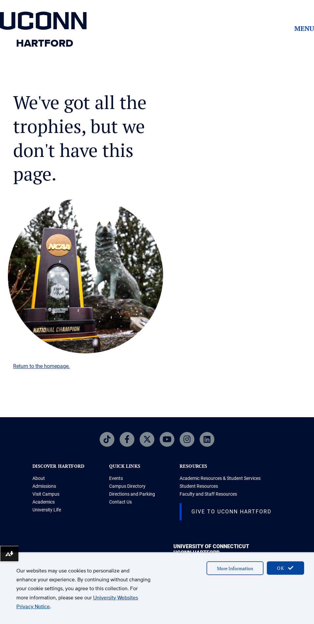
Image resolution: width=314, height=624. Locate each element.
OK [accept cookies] (285, 568)
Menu (304, 28)
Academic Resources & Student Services (220, 478)
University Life (46, 509)
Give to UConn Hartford (231, 511)
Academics (43, 502)
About (38, 478)
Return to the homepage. (41, 366)
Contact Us (120, 502)
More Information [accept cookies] (235, 568)
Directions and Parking (132, 494)
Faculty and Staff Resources (208, 494)
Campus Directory (127, 486)
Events (116, 478)
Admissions (44, 486)
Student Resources (199, 486)
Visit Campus (45, 494)
